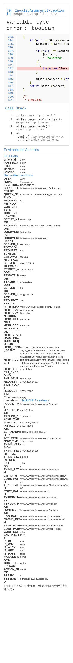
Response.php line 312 (35, 14)
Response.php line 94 (32, 122)
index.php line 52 (45, 139)
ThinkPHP (10, 585)
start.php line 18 (30, 129)
